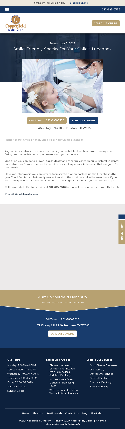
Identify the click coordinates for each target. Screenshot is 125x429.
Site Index (97, 413)
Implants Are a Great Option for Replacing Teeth (61, 383)
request (74, 187)
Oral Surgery (97, 369)
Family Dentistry (99, 386)
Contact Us (72, 413)
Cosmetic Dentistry (101, 382)
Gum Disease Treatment (104, 365)
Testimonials (54, 413)
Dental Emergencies (101, 373)
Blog (18, 139)
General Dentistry (100, 378)
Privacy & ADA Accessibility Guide (73, 420)
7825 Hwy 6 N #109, (64, 128)
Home (9, 139)
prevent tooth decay (49, 161)
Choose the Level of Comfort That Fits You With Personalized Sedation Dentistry (62, 370)
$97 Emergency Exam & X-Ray (49, 3)
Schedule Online (79, 3)
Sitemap (101, 420)
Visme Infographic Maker (27, 194)
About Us (38, 413)
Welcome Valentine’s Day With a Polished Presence (63, 392)
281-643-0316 (57, 187)
